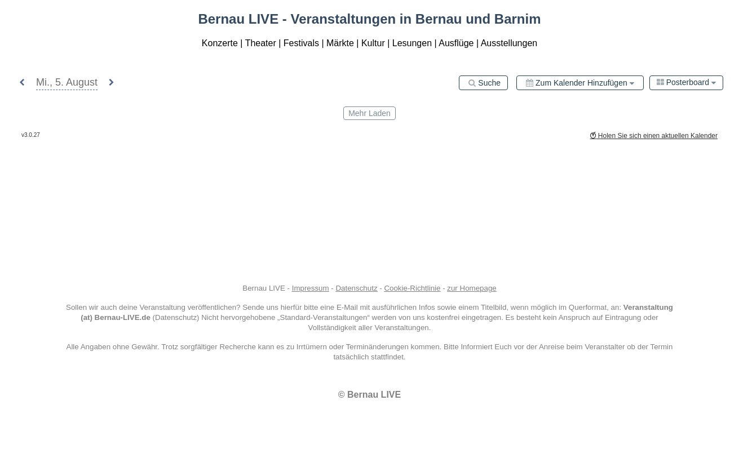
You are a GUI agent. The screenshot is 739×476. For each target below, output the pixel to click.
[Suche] (483, 82)
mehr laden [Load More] (369, 113)
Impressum (310, 288)
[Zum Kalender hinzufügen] (580, 82)
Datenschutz (356, 288)
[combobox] (686, 83)
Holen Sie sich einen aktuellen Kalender (654, 136)
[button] (22, 83)
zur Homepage (471, 288)
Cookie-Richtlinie (412, 288)
